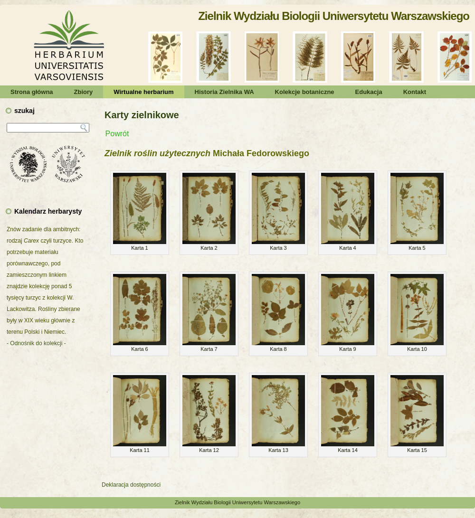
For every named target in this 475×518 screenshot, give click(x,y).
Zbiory (83, 91)
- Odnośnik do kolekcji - (36, 343)
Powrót (117, 134)
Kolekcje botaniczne (304, 91)
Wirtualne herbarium (143, 91)
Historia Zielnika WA (224, 91)
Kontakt (414, 91)
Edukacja (368, 91)
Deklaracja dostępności (131, 484)
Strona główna (31, 91)
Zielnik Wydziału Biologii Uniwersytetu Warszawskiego (333, 15)
